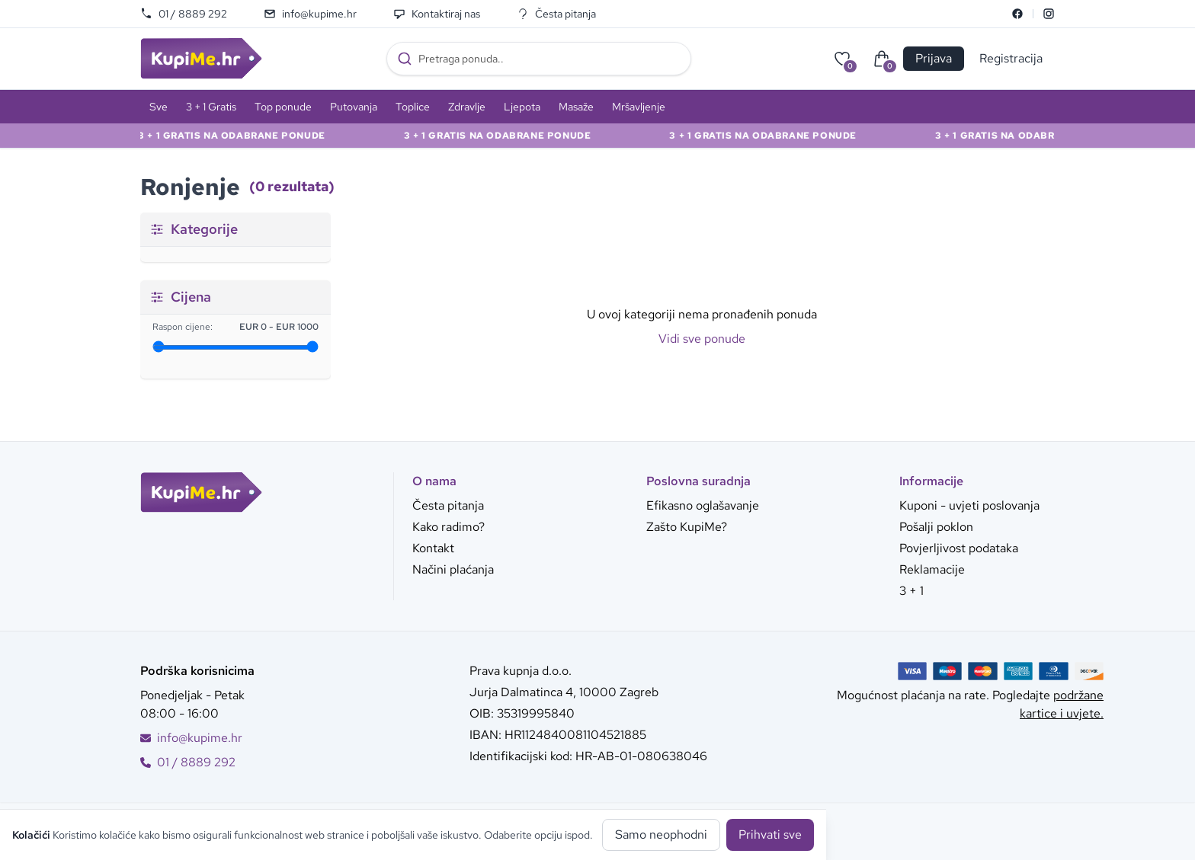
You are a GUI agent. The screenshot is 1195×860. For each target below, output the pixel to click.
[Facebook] (1017, 14)
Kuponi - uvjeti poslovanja (969, 505)
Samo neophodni (661, 834)
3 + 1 (911, 591)
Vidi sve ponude (701, 339)
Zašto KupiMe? (686, 527)
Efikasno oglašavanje (702, 505)
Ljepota (522, 106)
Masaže (576, 106)
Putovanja (353, 106)
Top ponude (283, 106)
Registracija (1011, 58)
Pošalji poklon (936, 527)
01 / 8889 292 (183, 14)
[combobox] (538, 58)
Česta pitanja (556, 14)
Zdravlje (466, 106)
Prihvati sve (770, 834)
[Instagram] (1049, 14)
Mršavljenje (638, 106)
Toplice (413, 106)
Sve (158, 106)
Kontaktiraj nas (436, 14)
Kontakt (433, 548)
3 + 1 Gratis (211, 106)
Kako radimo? (448, 527)
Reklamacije (932, 569)
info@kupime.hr (310, 14)
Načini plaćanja (453, 569)
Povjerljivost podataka (958, 548)
